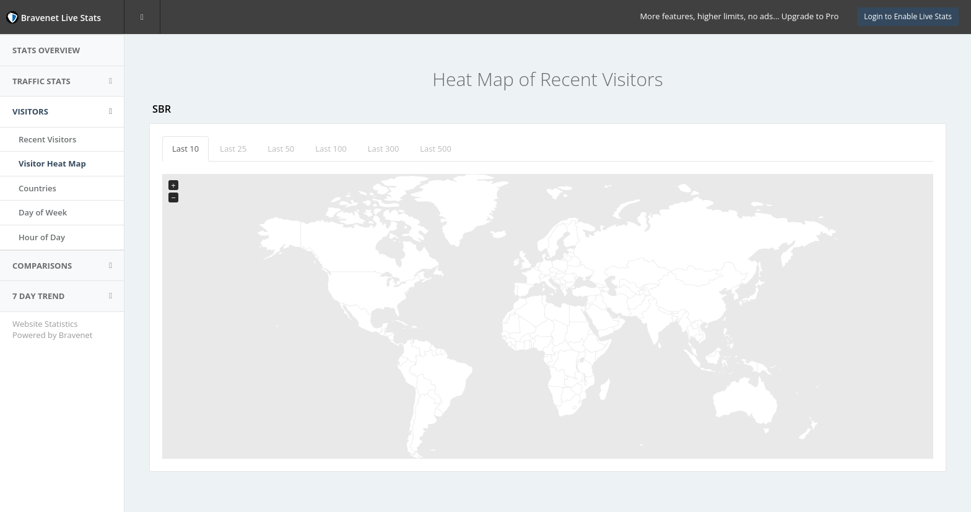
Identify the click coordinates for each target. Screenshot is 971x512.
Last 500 (435, 148)
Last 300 (383, 148)
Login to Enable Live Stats (908, 16)
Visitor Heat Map (52, 163)
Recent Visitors (47, 139)
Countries (37, 188)
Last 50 (281, 148)
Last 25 (233, 148)
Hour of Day (42, 237)
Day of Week (43, 212)
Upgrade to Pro (810, 16)
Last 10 (185, 148)
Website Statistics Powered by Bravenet (52, 329)
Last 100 (331, 148)
